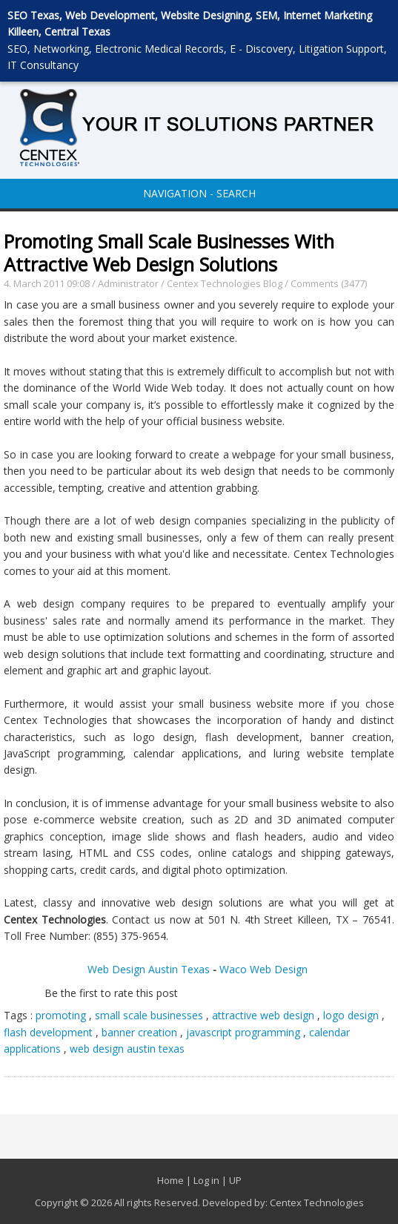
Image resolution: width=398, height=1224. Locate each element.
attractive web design (263, 1015)
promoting (61, 1015)
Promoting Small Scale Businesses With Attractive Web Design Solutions (169, 252)
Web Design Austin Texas (148, 969)
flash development (48, 1032)
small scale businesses (149, 1015)
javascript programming (243, 1032)
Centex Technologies (317, 1202)
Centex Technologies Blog (226, 283)
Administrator (128, 283)
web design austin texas (127, 1049)
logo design (351, 1015)
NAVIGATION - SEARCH (199, 193)
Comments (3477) (329, 283)
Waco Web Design (265, 969)
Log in (206, 1180)
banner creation (139, 1032)
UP (235, 1180)
